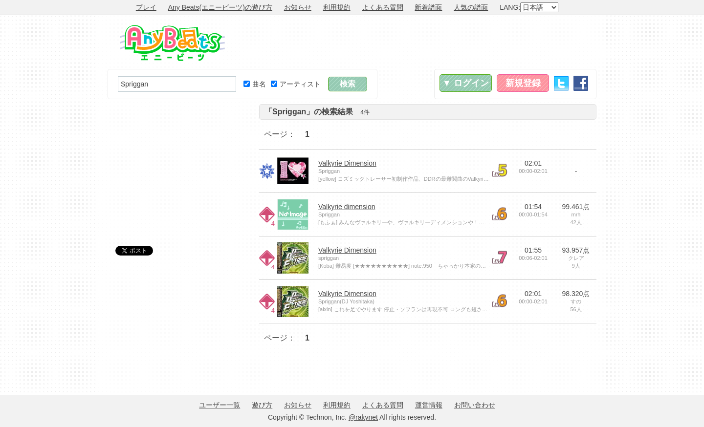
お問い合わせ (474, 405)
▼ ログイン (465, 83)
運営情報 (428, 405)
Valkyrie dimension (346, 207)
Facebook (580, 83)
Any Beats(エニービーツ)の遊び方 (220, 7)
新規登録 (523, 83)
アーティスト (296, 84)
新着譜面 (428, 7)
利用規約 (337, 7)
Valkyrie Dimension (347, 163)
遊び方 (262, 405)
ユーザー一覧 (219, 405)
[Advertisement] (418, 42)
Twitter (561, 83)
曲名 (254, 84)
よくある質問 (382, 7)
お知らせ (297, 7)
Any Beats (172, 43)
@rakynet (363, 417)
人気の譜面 (471, 7)
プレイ (146, 7)
